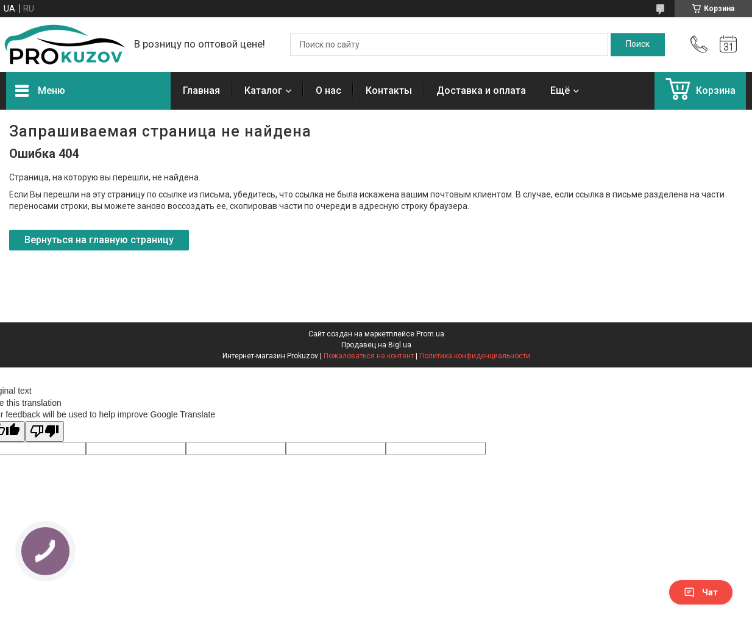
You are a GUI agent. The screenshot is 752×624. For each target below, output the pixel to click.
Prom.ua (430, 334)
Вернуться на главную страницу (99, 240)
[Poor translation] (44, 431)
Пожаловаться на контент (369, 356)
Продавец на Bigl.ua (376, 345)
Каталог (263, 90)
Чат (701, 592)
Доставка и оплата (481, 90)
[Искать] (638, 44)
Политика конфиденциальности (474, 356)
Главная (201, 90)
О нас (328, 90)
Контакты (389, 90)
